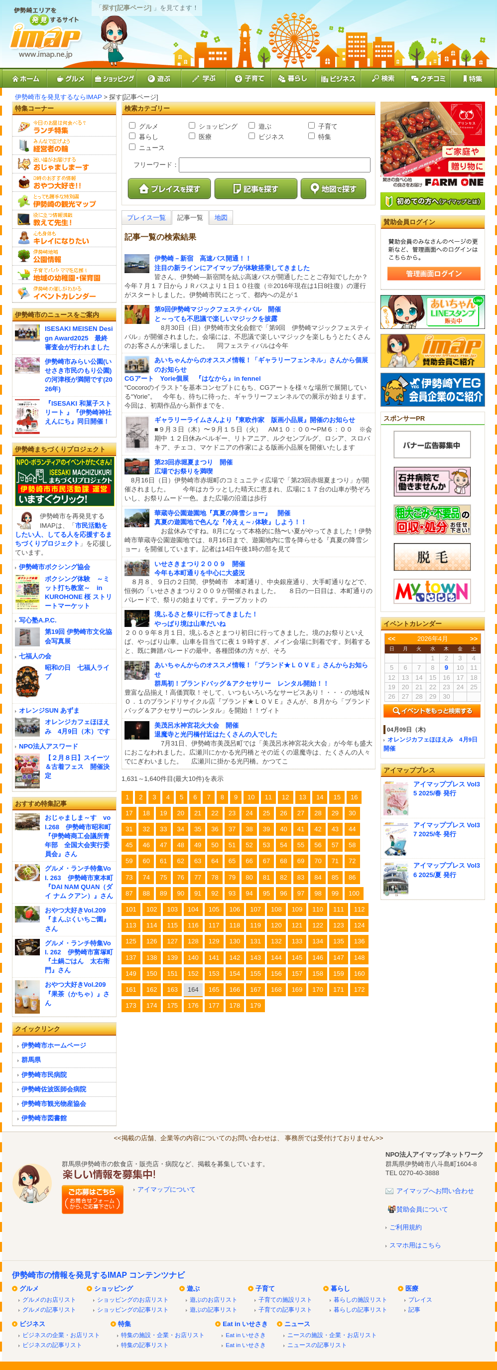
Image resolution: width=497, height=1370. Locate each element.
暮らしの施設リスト (360, 1299)
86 (352, 877)
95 (266, 893)
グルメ (147, 126)
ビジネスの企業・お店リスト (61, 1335)
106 (235, 909)
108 (276, 909)
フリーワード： (156, 164)
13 (302, 797)
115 (172, 925)
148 (359, 957)
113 (130, 925)
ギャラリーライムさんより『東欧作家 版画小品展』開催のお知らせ (254, 420)
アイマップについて (166, 1189)
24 (249, 813)
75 (163, 877)
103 (172, 909)
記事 (414, 1309)
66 (249, 861)
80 (249, 877)
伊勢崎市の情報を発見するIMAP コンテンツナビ (98, 1275)
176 (193, 1005)
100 (354, 893)
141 (214, 957)
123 (338, 925)
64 (214, 861)
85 (335, 877)
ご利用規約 (405, 1227)
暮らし (147, 137)
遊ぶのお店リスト (214, 1299)
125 (130, 941)
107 (255, 909)
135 (338, 941)
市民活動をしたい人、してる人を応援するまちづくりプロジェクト (63, 534)
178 (235, 1005)
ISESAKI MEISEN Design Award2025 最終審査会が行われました (79, 337)
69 (300, 861)
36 (214, 829)
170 (317, 989)
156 (276, 973)
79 (232, 877)
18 (145, 813)
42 (317, 829)
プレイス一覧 (146, 217)
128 (193, 941)
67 (266, 861)
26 (283, 813)
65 (232, 861)
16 (354, 797)
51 (232, 845)
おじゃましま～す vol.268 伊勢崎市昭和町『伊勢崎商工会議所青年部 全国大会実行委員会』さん (78, 836)
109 (297, 909)
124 (359, 925)
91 (197, 893)
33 (163, 829)
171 (338, 989)
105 (214, 909)
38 (249, 829)
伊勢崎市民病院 (44, 1074)
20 (180, 813)
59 (128, 861)
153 (214, 973)
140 (193, 957)
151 (172, 973)
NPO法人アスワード (48, 746)
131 (255, 941)
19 (163, 813)
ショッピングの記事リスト (133, 1309)
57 (335, 845)
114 (151, 925)
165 (214, 989)
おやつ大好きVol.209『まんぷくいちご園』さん (77, 919)
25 (266, 813)
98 (317, 893)
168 (276, 989)
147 (338, 957)
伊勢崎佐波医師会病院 (53, 1089)
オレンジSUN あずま (49, 710)
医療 (204, 137)
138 (151, 957)
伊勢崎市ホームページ (53, 1045)
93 (232, 893)
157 (297, 973)
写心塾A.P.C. (38, 620)
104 (193, 909)
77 (197, 877)
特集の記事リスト (145, 1345)
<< (391, 638)
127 (172, 941)
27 (300, 813)
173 (130, 1005)
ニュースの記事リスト (317, 1345)
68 (283, 861)
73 (128, 877)
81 (266, 877)
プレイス (420, 1299)
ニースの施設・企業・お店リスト (332, 1335)
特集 (323, 137)
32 (145, 829)
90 (180, 893)
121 (297, 925)
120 (276, 925)
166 (235, 989)
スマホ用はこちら (415, 1245)
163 (172, 989)
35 (197, 829)
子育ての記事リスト (285, 1309)
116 (193, 925)
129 (214, 941)
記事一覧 (190, 217)
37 (232, 829)
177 (214, 1005)
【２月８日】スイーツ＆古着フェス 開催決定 (77, 766)
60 (145, 861)
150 (151, 973)
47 (163, 845)
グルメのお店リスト (49, 1299)
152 (193, 973)
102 (151, 909)
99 (335, 893)
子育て (327, 126)
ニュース (151, 148)
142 (235, 957)
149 (130, 973)
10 (251, 797)
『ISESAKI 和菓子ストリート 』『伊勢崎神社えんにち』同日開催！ (78, 412)
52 (249, 845)
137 (130, 957)
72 (352, 861)
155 (255, 973)
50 (214, 845)
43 (335, 829)
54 (283, 845)
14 (319, 797)
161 (130, 989)
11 (268, 797)
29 (335, 813)
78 (214, 877)
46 (145, 845)
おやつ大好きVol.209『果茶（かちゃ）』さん (77, 993)
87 (128, 893)
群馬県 (31, 1060)
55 (300, 845)
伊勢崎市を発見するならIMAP (58, 97)
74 (145, 877)
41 (300, 829)
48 (180, 845)
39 (266, 829)
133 (297, 941)
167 (255, 989)
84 (317, 877)
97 (300, 893)
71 (335, 861)
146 (317, 957)
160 (359, 973)
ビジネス (270, 137)
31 (128, 829)
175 (172, 1005)
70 (317, 861)
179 (255, 1005)
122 (317, 925)
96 (283, 893)
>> (474, 638)
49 (197, 845)
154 (235, 973)
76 (180, 877)
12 (285, 797)
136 (359, 941)
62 (180, 861)
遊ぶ (263, 126)
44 (352, 829)
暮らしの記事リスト (360, 1309)
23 (232, 813)
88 (145, 893)
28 (317, 813)
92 (214, 893)
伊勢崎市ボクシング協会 (54, 567)
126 (151, 941)
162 (151, 989)
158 (317, 973)
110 (317, 909)
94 (249, 893)
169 (297, 989)
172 (359, 989)
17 (128, 813)
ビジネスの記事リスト (52, 1345)
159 (338, 973)
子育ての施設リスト (285, 1299)
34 (180, 829)
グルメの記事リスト (49, 1309)
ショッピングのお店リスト (133, 1299)
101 (130, 909)
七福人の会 (35, 656)
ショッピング (217, 126)
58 (352, 845)
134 (317, 941)
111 (338, 909)
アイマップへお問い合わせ (435, 1191)
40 (283, 829)
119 (255, 925)
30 (352, 813)
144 (276, 957)
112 (359, 909)
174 (151, 1005)
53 (266, 845)
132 (276, 941)
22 (214, 813)
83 (300, 877)
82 (283, 877)
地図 (221, 217)
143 (255, 957)
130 (235, 941)
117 (214, 925)
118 (235, 925)
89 (163, 893)
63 (197, 861)
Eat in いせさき (245, 1324)
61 (163, 861)
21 (197, 813)
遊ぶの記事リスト (214, 1309)
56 (317, 845)
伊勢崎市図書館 (44, 1118)
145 (297, 957)
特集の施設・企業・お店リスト (163, 1335)
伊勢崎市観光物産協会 (53, 1103)
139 (172, 957)
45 (128, 845)
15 (336, 797)
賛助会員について (422, 1209)
